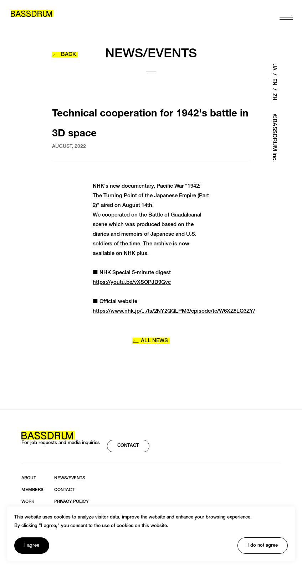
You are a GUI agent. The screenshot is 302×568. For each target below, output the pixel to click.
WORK (27, 502)
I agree (31, 545)
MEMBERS (32, 490)
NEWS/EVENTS (69, 478)
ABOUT (28, 478)
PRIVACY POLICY (71, 502)
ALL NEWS (150, 341)
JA (274, 67)
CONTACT (128, 446)
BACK (64, 54)
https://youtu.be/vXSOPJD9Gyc (132, 282)
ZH (274, 96)
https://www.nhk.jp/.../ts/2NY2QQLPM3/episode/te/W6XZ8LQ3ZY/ (174, 311)
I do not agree (262, 545)
